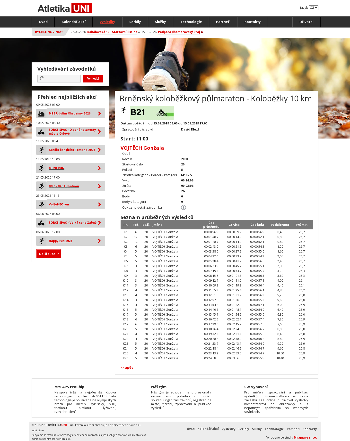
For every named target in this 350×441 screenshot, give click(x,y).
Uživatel (306, 21)
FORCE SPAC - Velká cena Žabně (72, 222)
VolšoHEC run (59, 204)
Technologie (191, 21)
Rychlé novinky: (49, 32)
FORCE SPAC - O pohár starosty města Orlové (72, 132)
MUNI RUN (56, 168)
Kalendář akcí (74, 21)
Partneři (223, 21)
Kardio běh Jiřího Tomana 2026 (72, 150)
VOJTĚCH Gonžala (142, 148)
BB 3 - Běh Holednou (64, 186)
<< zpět (127, 367)
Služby (160, 21)
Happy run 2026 (60, 241)
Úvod (43, 21)
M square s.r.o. (305, 437)
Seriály (135, 21)
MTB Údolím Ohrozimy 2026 (69, 113)
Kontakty (253, 21)
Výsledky (107, 21)
